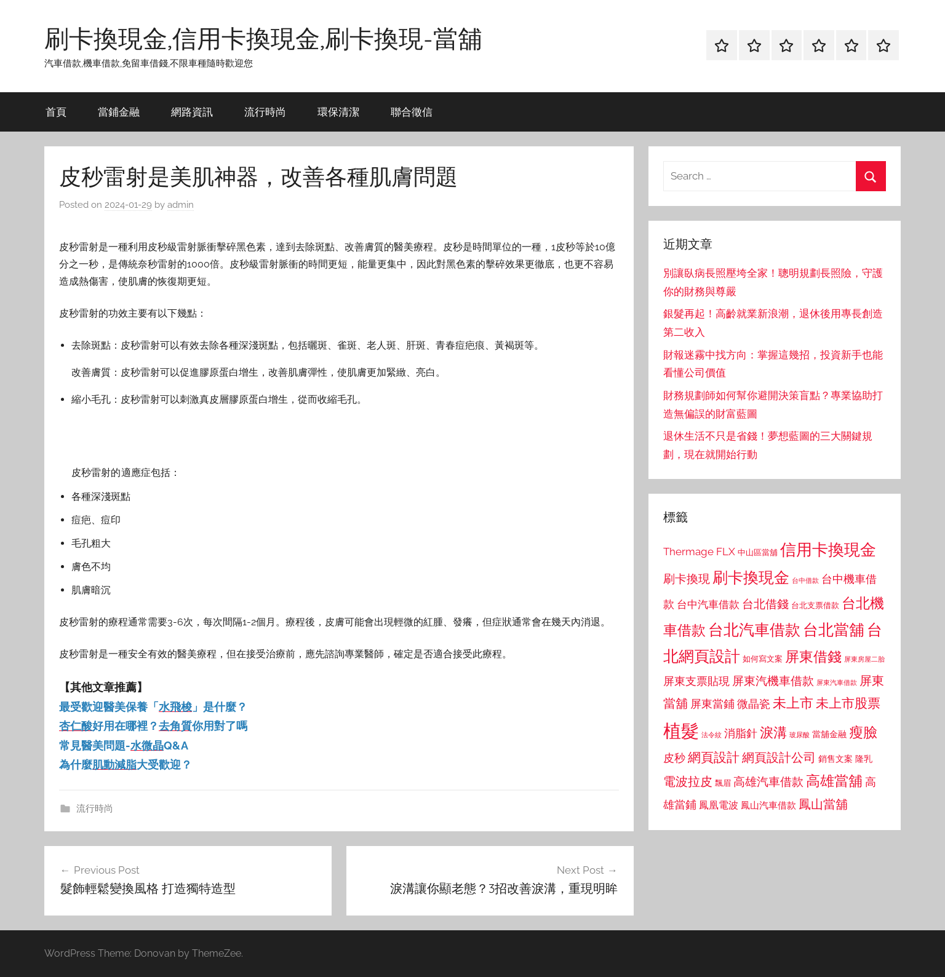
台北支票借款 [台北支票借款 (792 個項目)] (815, 605)
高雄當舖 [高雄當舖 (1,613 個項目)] (834, 781)
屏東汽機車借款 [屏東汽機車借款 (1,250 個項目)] (773, 680)
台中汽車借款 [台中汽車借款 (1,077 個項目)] (708, 604)
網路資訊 (192, 111)
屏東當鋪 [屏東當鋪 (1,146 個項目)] (712, 703)
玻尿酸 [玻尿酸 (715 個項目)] (799, 735)
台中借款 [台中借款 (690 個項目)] (805, 580)
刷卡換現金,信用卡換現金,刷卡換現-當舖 (263, 38)
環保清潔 (338, 111)
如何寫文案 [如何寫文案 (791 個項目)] (763, 658)
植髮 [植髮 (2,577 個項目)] (681, 731)
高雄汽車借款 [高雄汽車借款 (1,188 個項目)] (768, 781)
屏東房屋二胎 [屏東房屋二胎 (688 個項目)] (864, 659)
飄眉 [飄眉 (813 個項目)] (723, 783)
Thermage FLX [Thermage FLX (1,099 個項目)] (699, 551)
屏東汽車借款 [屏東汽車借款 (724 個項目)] (836, 682)
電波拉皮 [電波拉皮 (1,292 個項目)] (687, 782)
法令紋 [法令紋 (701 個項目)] (711, 735)
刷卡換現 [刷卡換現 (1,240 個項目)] (686, 578)
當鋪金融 (119, 111)
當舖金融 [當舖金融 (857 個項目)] (829, 734)
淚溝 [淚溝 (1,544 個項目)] (773, 732)
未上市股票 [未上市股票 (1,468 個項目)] (848, 703)
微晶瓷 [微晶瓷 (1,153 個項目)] (753, 703)
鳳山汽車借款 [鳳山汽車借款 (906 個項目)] (768, 805)
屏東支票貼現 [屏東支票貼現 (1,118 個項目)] (696, 681)
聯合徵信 (412, 111)
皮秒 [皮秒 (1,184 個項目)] (674, 757)
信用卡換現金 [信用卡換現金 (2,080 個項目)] (828, 549)
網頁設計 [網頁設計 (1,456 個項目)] (714, 757)
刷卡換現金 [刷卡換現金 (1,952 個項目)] (750, 577)
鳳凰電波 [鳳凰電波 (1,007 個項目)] (718, 805)
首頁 (56, 111)
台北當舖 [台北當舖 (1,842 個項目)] (833, 630)
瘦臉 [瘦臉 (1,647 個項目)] (863, 732)
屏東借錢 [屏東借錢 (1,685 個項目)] (813, 656)
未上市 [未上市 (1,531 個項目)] (793, 703)
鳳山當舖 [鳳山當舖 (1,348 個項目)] (823, 804)
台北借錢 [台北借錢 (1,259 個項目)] (765, 604)
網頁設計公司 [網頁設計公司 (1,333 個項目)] (779, 757)
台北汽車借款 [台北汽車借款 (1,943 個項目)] (754, 629)
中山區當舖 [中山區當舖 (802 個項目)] (758, 552)
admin (180, 204)
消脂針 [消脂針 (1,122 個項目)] (740, 733)
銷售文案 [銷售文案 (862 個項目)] (835, 759)
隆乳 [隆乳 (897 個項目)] (863, 759)
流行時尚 (265, 111)
